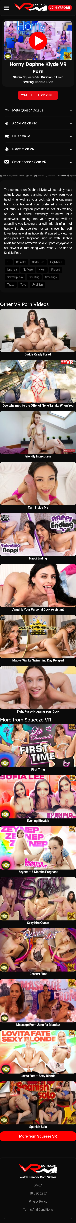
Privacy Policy (38, 1201)
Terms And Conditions (38, 1209)
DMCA (38, 1185)
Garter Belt (38, 262)
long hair (12, 269)
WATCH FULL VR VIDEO (38, 95)
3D (8, 262)
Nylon (42, 269)
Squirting (34, 277)
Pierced (55, 269)
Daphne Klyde (44, 82)
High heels (56, 262)
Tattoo (10, 284)
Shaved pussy (15, 277)
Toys (23, 284)
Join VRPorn (60, 7)
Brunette (21, 262)
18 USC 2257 (38, 1193)
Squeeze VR (31, 77)
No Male (28, 269)
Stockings (51, 277)
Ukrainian (37, 284)
